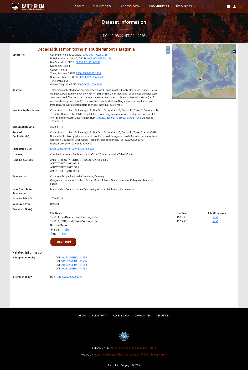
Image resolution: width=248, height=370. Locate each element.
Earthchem (114, 365)
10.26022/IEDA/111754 (74, 261)
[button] (228, 6)
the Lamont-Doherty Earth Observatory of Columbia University (131, 354)
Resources (163, 315)
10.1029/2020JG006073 (68, 276)
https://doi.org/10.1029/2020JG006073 (72, 149)
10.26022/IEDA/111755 (74, 257)
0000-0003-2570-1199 (99, 58)
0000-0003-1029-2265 (90, 84)
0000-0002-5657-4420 (91, 77)
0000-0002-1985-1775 (88, 73)
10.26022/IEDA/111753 (74, 265)
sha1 (215, 217)
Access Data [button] (131, 6)
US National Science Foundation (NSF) (133, 347)
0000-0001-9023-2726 (95, 54)
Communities (159, 6)
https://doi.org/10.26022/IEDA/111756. (120, 117)
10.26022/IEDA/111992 (74, 268)
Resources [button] (184, 6)
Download (63, 242)
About (82, 315)
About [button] (80, 6)
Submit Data (99, 315)
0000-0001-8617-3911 (88, 62)
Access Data (121, 315)
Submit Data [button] (103, 6)
